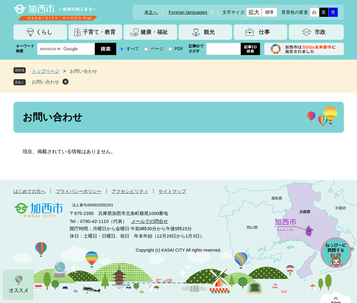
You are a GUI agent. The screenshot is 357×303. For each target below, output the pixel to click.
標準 (269, 12)
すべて (132, 48)
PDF (179, 48)
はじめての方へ (29, 191)
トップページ (45, 71)
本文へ (151, 12)
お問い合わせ (45, 81)
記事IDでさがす (196, 48)
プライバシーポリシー (79, 191)
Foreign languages (188, 12)
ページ (157, 48)
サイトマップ (172, 191)
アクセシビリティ (130, 191)
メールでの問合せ (149, 221)
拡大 (254, 12)
